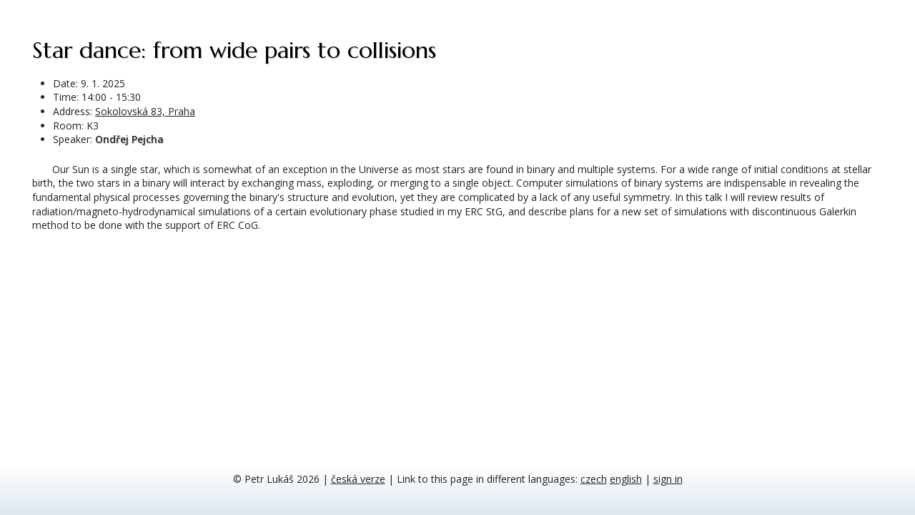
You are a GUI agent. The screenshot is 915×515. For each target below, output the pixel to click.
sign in (668, 479)
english (626, 479)
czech (593, 479)
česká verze (358, 479)
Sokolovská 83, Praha (145, 111)
